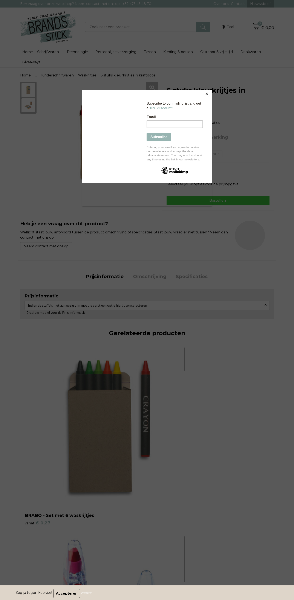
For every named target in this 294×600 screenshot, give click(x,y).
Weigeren (88, 593)
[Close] (211, 91)
